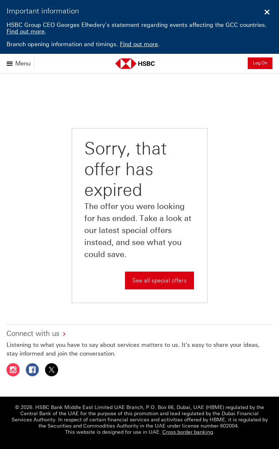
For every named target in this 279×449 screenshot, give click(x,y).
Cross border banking (187, 432)
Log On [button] (260, 62)
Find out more (26, 31)
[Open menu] (19, 63)
